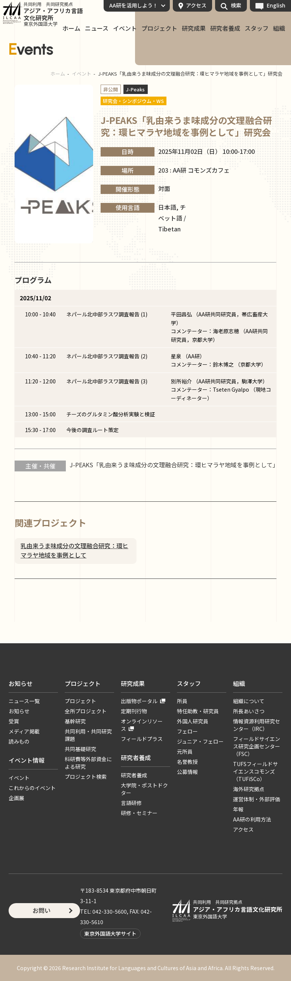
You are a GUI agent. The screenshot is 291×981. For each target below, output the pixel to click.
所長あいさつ (248, 711)
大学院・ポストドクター (144, 788)
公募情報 (187, 771)
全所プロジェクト (86, 711)
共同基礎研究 (80, 749)
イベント (125, 28)
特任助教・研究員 (198, 711)
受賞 (14, 721)
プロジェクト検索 (86, 776)
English (276, 5)
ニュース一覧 (24, 701)
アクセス (196, 5)
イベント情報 (27, 760)
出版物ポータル (139, 701)
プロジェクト (159, 28)
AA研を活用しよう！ (133, 5)
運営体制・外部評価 (256, 799)
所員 (182, 701)
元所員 (185, 751)
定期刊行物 (134, 711)
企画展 (16, 798)
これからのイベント (32, 788)
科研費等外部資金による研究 (88, 762)
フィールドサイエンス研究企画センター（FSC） (256, 746)
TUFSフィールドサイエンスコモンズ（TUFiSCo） (255, 771)
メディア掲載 (24, 731)
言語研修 (131, 803)
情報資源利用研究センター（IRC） (256, 724)
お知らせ (21, 683)
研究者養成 (225, 28)
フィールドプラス (142, 738)
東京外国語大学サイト (110, 933)
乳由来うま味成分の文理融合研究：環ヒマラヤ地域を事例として (74, 550)
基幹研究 (75, 721)
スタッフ (257, 28)
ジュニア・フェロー (200, 741)
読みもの (19, 741)
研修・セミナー (139, 813)
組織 (279, 28)
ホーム (71, 28)
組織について (248, 701)
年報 (238, 809)
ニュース (96, 28)
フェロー (187, 731)
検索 (236, 5)
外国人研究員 (192, 721)
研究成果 (194, 28)
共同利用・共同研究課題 (88, 735)
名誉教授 (187, 761)
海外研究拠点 (248, 789)
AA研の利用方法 (252, 819)
